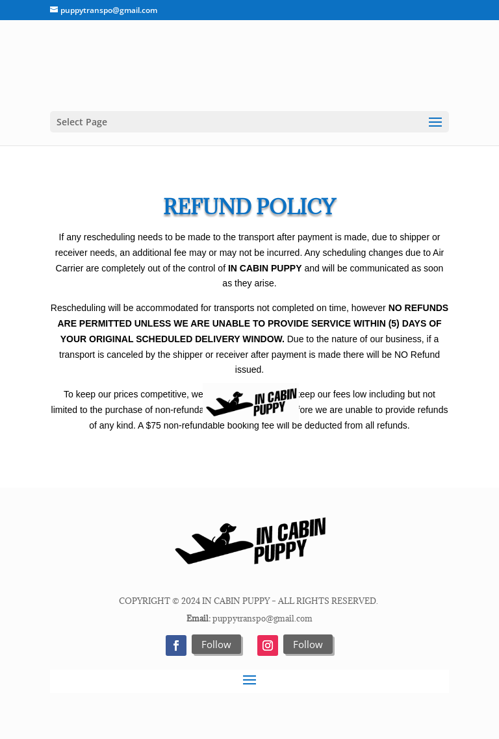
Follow (216, 644)
